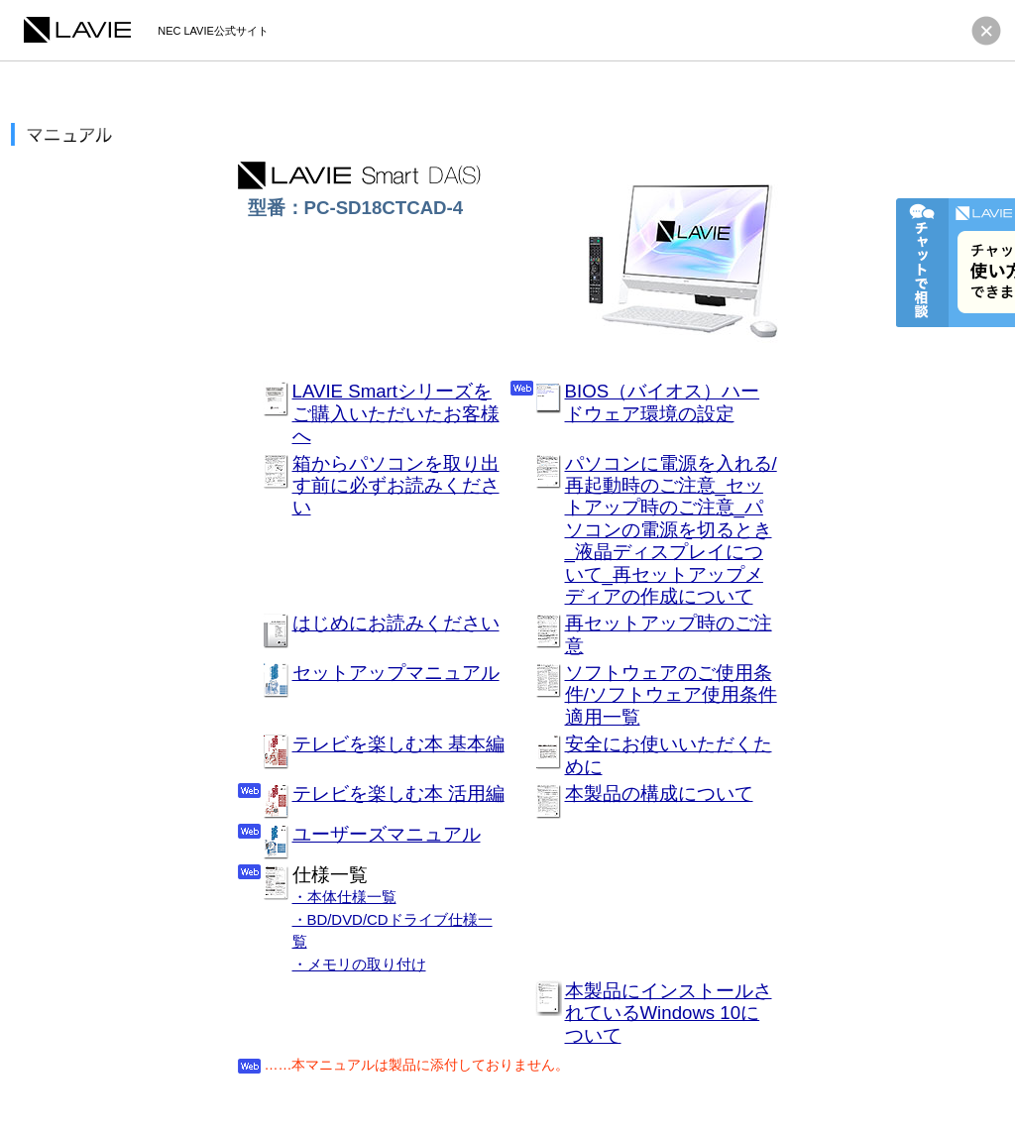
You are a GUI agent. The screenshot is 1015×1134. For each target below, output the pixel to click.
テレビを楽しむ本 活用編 (398, 793)
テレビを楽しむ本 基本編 (398, 744)
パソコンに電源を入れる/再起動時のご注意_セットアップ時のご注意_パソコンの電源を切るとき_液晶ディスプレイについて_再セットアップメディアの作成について (671, 530)
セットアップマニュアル (396, 672)
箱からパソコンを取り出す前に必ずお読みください (396, 485)
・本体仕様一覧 (344, 896)
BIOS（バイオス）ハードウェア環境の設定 (662, 402)
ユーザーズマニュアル (386, 834)
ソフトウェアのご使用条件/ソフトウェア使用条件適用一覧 (671, 695)
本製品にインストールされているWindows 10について (668, 1013)
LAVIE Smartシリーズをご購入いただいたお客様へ (396, 413)
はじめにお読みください (396, 623)
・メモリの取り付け (359, 964)
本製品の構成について (659, 793)
